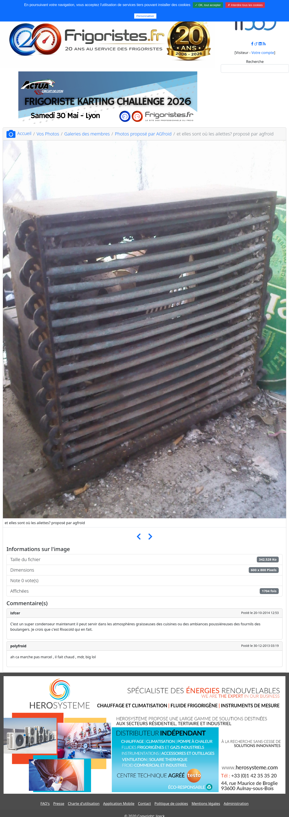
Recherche (255, 61)
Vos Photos (47, 134)
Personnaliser (145, 16)
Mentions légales (205, 803)
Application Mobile (118, 803)
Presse (58, 803)
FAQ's (45, 803)
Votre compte (262, 52)
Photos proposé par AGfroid (143, 134)
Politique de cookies (171, 803)
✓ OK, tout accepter (208, 5)
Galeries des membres (87, 134)
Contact (144, 803)
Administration (236, 803)
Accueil (18, 133)
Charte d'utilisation (84, 803)
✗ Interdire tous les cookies (245, 5)
